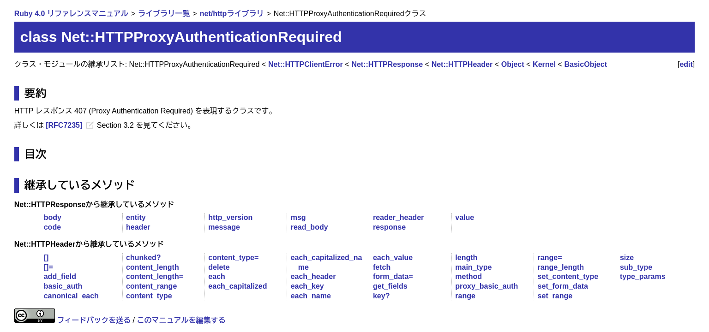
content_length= (154, 276)
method (468, 276)
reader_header (398, 217)
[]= (48, 267)
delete (218, 267)
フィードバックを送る (94, 320)
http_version (230, 217)
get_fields (390, 286)
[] (46, 257)
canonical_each (71, 296)
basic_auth (63, 286)
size (627, 257)
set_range (555, 296)
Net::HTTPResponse (387, 64)
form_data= (393, 276)
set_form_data (563, 286)
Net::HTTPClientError (305, 64)
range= (550, 257)
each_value (393, 257)
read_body (309, 227)
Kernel (544, 64)
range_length (561, 267)
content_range (151, 286)
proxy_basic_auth (486, 286)
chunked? (143, 257)
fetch (382, 267)
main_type (473, 267)
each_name (311, 296)
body (52, 217)
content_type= (233, 257)
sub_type (636, 267)
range (465, 296)
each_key (307, 286)
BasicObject (586, 64)
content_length (152, 267)
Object (512, 64)
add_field (60, 276)
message (224, 227)
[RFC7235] (64, 125)
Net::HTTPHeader (462, 64)
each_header (313, 276)
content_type (149, 296)
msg (298, 217)
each (216, 276)
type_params (643, 276)
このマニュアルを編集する (181, 320)
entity (136, 217)
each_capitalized (237, 286)
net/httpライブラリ (232, 14)
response (389, 227)
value (464, 217)
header (138, 227)
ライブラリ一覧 (164, 14)
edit (685, 64)
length (466, 257)
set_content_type (568, 276)
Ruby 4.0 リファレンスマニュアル (71, 14)
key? (381, 296)
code (52, 227)
